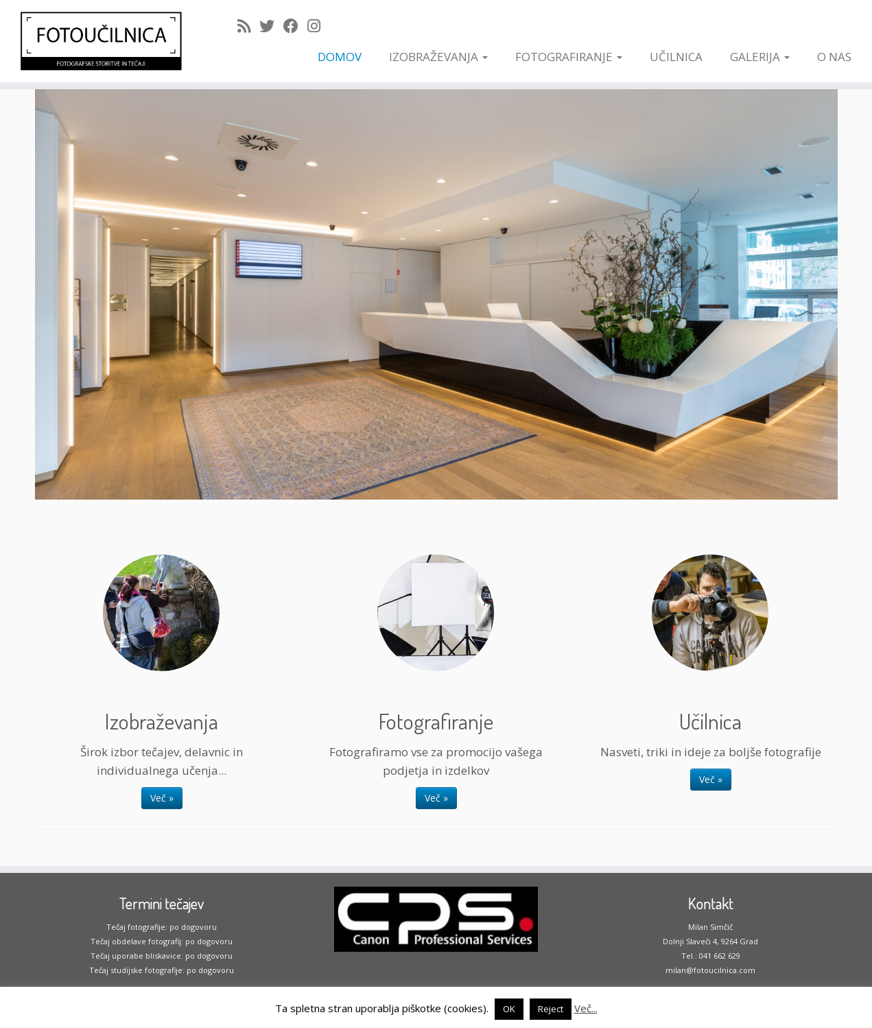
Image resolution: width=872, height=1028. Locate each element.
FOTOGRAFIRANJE (568, 57)
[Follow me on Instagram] (318, 25)
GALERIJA (760, 57)
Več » (162, 797)
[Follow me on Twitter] (271, 25)
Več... (586, 1008)
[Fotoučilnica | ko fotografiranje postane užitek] (100, 41)
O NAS (834, 57)
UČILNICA (676, 57)
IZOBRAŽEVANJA (438, 57)
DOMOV (340, 57)
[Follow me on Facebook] (295, 25)
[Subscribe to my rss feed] (248, 25)
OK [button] (509, 1009)
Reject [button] (550, 1009)
